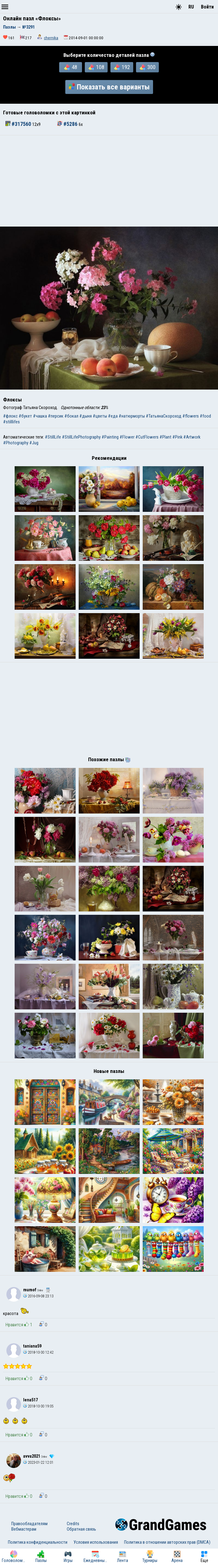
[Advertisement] (109, 181)
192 (122, 67)
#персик (55, 416)
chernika (51, 38)
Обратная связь (81, 1529)
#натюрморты (132, 416)
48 (70, 67)
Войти (207, 7)
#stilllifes (11, 422)
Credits (73, 1523)
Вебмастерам (23, 1529)
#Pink (177, 437)
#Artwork (191, 437)
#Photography (15, 443)
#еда (113, 416)
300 (147, 67)
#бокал (71, 416)
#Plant (165, 437)
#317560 (18, 124)
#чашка (40, 416)
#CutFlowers (147, 437)
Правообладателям (29, 1523)
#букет (25, 416)
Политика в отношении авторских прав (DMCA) (167, 1542)
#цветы (100, 416)
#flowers (190, 416)
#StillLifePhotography (81, 437)
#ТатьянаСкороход (163, 416)
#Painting (110, 437)
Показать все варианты (109, 87)
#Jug (33, 443)
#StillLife (53, 437)
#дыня (85, 416)
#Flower (127, 437)
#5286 (68, 124)
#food (205, 416)
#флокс (10, 416)
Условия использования (95, 1542)
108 (96, 67)
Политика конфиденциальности (37, 1542)
